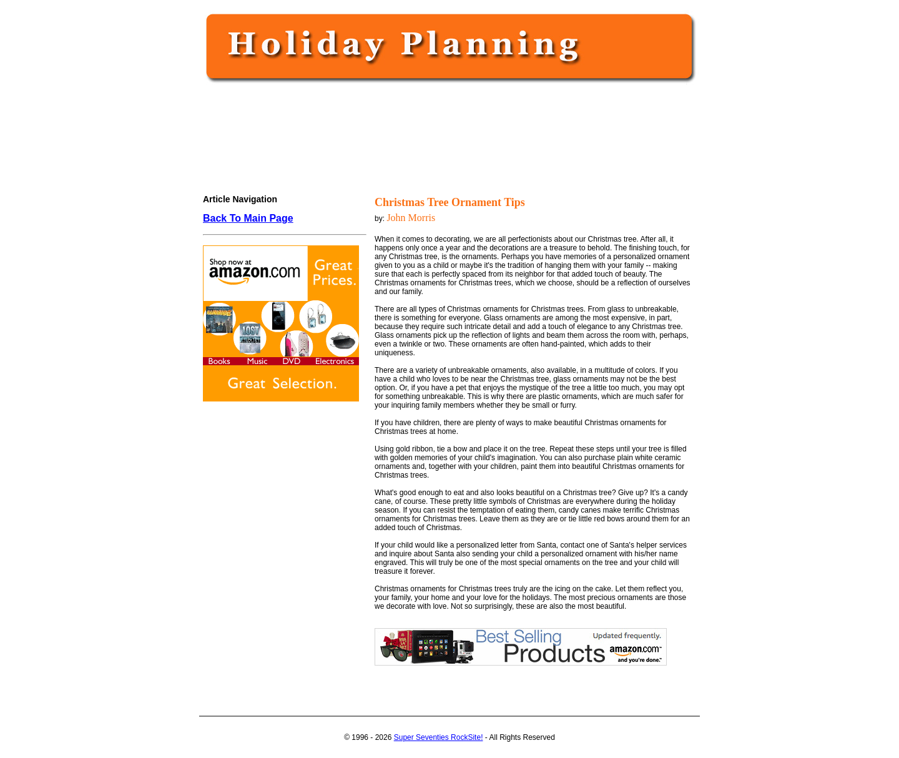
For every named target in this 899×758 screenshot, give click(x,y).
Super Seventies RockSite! (438, 737)
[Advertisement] (447, 126)
